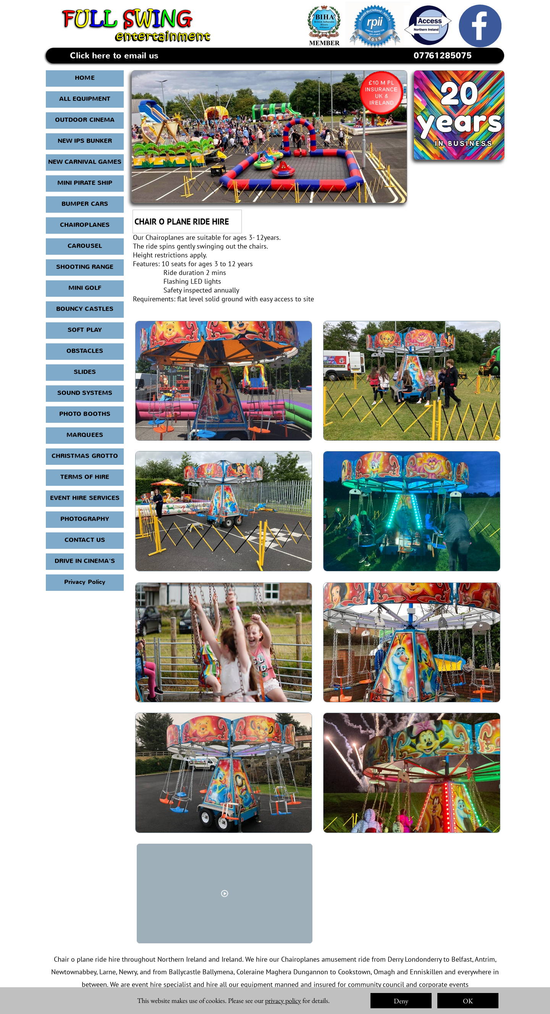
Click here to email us (114, 55)
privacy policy (283, 1000)
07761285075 (443, 55)
